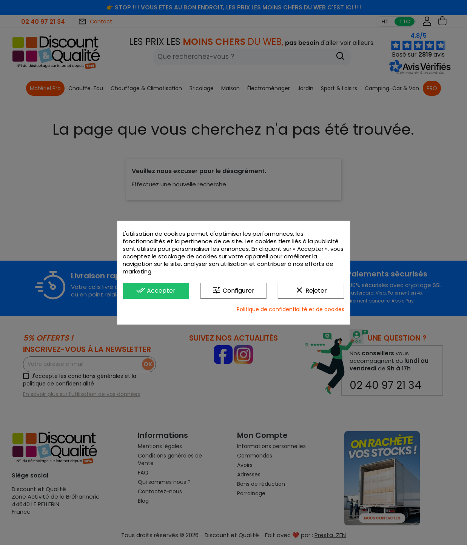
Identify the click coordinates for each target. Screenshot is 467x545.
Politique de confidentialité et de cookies (290, 309)
